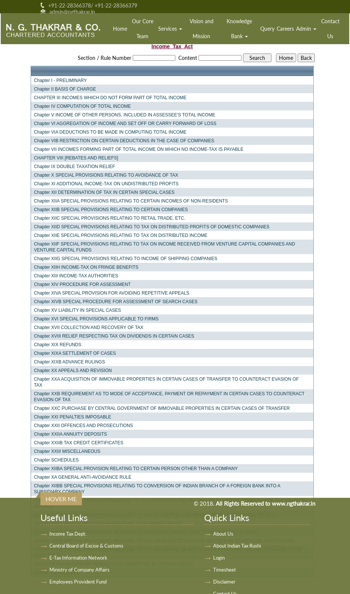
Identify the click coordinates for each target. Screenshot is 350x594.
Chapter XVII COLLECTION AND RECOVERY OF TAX (89, 327)
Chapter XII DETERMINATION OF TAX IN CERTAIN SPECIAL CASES (104, 192)
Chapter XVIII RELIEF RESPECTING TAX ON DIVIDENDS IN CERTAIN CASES (114, 336)
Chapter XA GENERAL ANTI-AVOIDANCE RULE (83, 477)
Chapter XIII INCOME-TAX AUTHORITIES (76, 275)
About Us (223, 534)
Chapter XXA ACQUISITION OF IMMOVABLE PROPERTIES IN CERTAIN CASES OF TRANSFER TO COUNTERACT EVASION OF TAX (166, 382)
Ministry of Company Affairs (79, 570)
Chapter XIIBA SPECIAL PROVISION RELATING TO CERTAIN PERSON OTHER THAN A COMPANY (136, 468)
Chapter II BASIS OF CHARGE (65, 89)
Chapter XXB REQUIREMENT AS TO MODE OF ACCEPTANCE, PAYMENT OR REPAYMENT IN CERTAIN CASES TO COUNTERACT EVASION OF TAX (169, 396)
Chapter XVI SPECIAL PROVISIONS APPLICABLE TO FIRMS (96, 319)
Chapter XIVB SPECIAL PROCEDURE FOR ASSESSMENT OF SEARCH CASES (115, 301)
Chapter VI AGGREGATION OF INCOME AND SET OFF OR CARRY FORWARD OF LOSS (125, 123)
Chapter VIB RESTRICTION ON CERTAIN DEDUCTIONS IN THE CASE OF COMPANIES (124, 140)
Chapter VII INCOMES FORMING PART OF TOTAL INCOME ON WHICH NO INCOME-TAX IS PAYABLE (138, 149)
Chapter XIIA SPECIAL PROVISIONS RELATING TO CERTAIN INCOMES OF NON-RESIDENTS (131, 201)
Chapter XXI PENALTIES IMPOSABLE (72, 417)
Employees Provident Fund (78, 582)
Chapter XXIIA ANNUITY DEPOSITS (70, 434)
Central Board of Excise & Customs (86, 546)
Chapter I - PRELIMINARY (60, 80)
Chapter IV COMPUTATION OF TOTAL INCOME (82, 106)
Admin (306, 28)
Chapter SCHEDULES (56, 460)
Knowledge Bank (239, 28)
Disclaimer (224, 582)
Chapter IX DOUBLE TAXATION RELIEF (74, 166)
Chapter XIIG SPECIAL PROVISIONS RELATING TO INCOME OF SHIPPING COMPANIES (125, 258)
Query (267, 28)
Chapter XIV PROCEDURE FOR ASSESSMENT (82, 284)
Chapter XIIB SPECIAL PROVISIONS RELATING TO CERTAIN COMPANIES (111, 209)
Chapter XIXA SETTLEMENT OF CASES (75, 353)
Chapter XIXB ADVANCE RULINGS (69, 362)
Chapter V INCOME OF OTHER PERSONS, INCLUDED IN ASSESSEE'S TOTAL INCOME (124, 115)
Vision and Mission (202, 28)
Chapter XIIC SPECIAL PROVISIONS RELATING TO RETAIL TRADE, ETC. (109, 218)
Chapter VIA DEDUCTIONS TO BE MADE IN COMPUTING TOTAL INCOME (110, 132)
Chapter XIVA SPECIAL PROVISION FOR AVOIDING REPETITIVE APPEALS (111, 293)
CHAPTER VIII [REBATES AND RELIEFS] (76, 158)
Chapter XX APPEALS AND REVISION (73, 370)
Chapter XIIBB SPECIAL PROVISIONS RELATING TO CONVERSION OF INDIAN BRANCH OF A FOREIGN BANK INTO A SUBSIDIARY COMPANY (157, 488)
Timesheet (224, 570)
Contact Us (330, 28)
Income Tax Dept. (67, 534)
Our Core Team (142, 28)
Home (120, 28)
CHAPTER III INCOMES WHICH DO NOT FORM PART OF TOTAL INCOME (110, 97)
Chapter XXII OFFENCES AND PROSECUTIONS (83, 425)
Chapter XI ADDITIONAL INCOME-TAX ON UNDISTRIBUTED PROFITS (106, 183)
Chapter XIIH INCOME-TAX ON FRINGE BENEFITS (86, 267)
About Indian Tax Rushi (237, 546)
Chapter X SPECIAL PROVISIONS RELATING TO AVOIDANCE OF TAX (106, 175)
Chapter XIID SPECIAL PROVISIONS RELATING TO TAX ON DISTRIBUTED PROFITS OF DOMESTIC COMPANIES (152, 226)
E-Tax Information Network (78, 558)
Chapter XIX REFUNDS (58, 344)
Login (219, 558)
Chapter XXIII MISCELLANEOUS (67, 451)
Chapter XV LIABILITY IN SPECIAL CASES (77, 310)
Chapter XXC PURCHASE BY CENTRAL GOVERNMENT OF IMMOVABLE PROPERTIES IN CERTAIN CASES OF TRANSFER (162, 408)
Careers (285, 28)
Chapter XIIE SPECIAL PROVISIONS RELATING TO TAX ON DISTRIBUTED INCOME (121, 235)
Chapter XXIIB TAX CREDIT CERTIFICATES (78, 442)
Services (170, 28)
